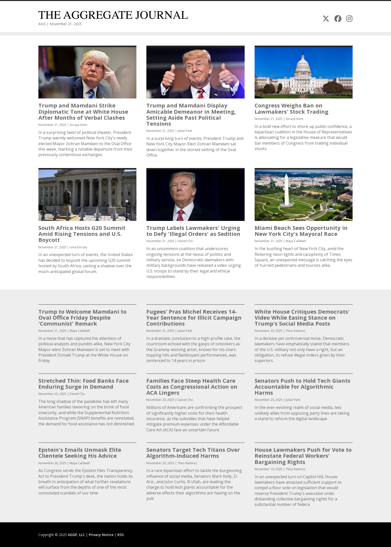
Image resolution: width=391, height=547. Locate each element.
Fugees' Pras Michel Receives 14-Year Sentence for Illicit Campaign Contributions (194, 317)
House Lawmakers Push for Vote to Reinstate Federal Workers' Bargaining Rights (303, 455)
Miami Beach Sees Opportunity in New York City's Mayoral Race (301, 230)
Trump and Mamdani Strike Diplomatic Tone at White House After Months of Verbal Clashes (83, 111)
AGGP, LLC (76, 534)
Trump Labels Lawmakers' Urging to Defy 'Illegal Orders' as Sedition (193, 230)
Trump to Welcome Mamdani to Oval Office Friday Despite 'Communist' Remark (82, 317)
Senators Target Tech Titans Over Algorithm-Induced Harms (193, 452)
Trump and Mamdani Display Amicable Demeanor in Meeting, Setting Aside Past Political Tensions (191, 114)
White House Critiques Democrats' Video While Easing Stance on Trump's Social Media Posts (302, 317)
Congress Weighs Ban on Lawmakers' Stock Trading (291, 108)
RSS (120, 534)
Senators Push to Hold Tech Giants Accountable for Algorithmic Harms (302, 386)
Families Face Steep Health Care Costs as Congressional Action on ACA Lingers (191, 386)
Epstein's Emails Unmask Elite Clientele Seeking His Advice (79, 452)
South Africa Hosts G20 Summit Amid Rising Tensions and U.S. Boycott (81, 233)
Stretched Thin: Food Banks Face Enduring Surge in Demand (83, 383)
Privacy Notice (101, 534)
